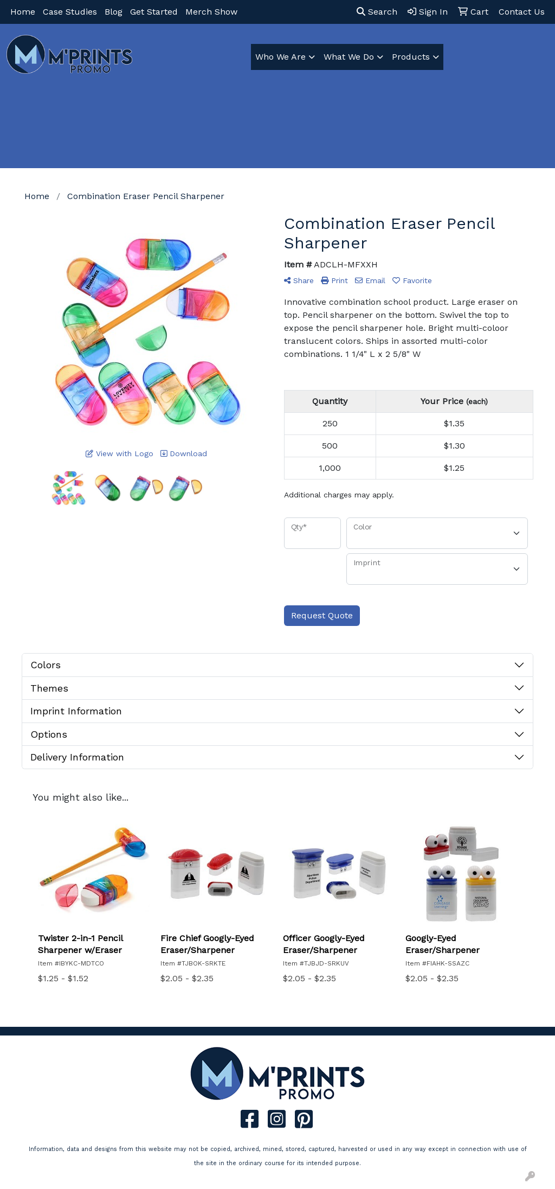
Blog (113, 12)
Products (411, 57)
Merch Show (211, 12)
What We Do (349, 57)
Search (377, 12)
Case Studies (70, 12)
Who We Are (280, 57)
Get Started (154, 12)
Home (22, 12)
